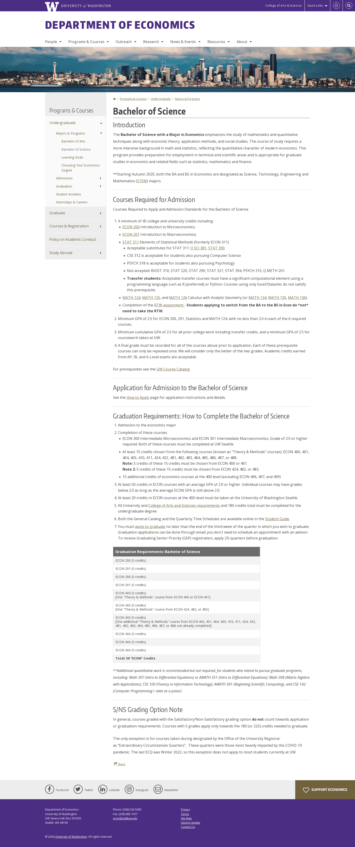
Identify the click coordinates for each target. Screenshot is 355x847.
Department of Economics (120, 24)
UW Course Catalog (173, 369)
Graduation (64, 186)
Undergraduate (161, 99)
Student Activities (68, 194)
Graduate (57, 212)
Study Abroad (60, 252)
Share (119, 764)
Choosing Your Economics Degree (80, 167)
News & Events (183, 41)
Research (151, 41)
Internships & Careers (72, 202)
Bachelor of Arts (73, 141)
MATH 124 (131, 297)
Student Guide (277, 518)
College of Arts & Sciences (284, 5)
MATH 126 (178, 297)
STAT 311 (130, 242)
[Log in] (336, 5)
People (51, 41)
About (242, 41)
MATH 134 (257, 297)
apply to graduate (150, 526)
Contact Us (188, 827)
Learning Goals (72, 157)
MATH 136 (297, 297)
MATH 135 (277, 297)
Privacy (185, 809)
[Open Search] (349, 5)
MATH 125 (151, 297)
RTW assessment (169, 305)
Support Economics (325, 790)
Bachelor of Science (76, 149)
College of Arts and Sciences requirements (184, 505)
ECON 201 (130, 234)
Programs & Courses (86, 41)
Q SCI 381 (198, 247)
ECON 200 (130, 226)
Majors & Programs (187, 99)
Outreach (124, 41)
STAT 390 (216, 247)
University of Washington (71, 837)
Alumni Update (190, 823)
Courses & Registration (69, 226)
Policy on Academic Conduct (72, 239)
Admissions (64, 178)
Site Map (186, 818)
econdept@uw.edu (125, 818)
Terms (185, 814)
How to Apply (138, 397)
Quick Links (315, 5)
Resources (216, 41)
